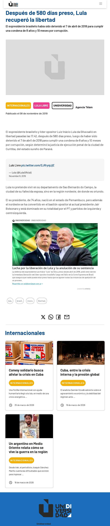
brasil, (19, 300)
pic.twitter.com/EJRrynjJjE (37, 165)
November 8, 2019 (17, 176)
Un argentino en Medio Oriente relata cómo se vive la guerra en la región (28, 447)
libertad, (42, 300)
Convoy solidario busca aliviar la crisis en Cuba (26, 372)
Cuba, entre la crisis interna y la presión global (79, 372)
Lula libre (41, 105)
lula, (10, 300)
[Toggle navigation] (100, 3)
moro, (30, 300)
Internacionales (18, 105)
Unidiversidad (62, 105)
